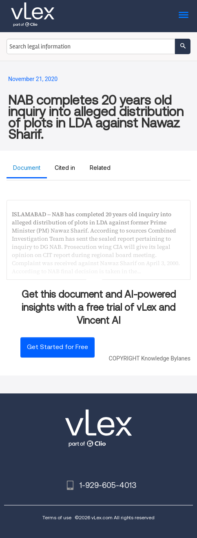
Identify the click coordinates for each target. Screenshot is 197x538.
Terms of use (56, 517)
